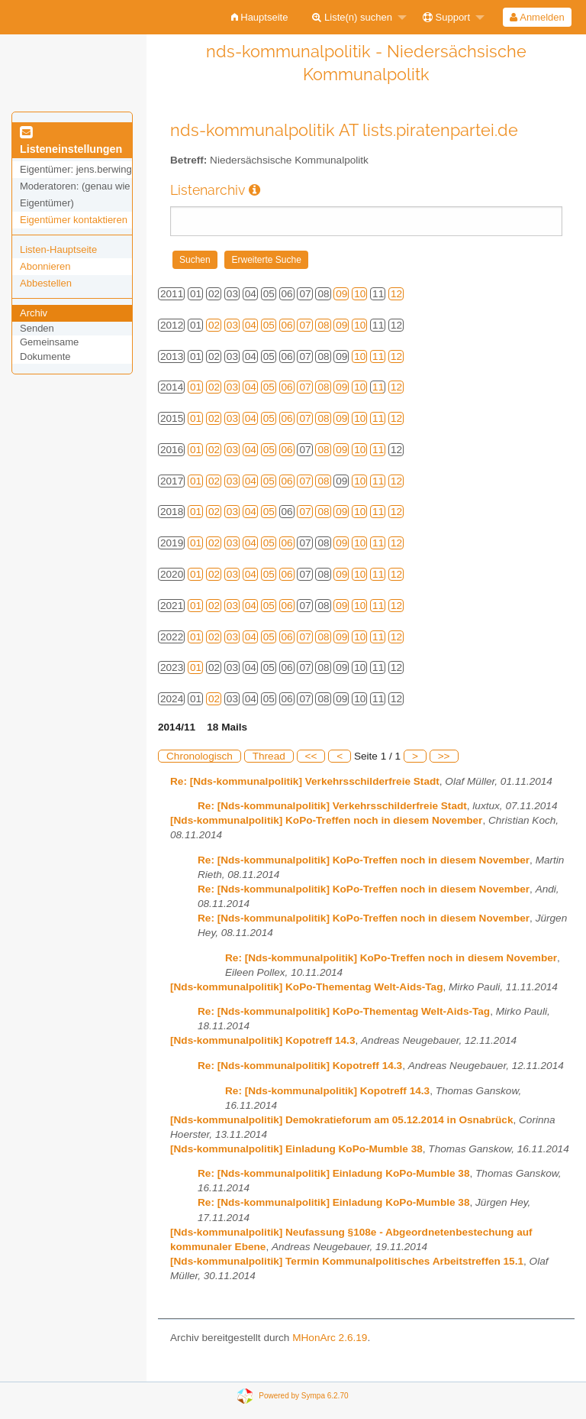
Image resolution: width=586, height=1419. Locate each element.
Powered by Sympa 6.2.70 (303, 1395)
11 (378, 356)
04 (250, 325)
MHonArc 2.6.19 (329, 1337)
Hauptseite (259, 17)
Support (446, 17)
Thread (269, 756)
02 (214, 325)
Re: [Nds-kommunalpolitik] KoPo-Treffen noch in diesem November (364, 860)
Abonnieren (45, 266)
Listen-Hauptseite (58, 249)
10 (359, 294)
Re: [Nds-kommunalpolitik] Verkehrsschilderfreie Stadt (305, 781)
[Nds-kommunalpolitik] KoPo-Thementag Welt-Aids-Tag (306, 987)
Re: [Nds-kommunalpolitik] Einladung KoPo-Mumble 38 (333, 1173)
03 (232, 325)
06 (287, 325)
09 (341, 294)
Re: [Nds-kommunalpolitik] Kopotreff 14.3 (300, 1065)
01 (195, 387)
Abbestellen (46, 283)
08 (323, 325)
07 (305, 325)
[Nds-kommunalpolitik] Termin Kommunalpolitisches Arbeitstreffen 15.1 (346, 1261)
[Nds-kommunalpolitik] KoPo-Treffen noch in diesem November (326, 820)
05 (269, 325)
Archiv (33, 313)
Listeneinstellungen (71, 141)
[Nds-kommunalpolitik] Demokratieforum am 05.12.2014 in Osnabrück (341, 1120)
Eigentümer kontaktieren (73, 219)
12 (396, 294)
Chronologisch (199, 756)
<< (311, 756)
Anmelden (537, 17)
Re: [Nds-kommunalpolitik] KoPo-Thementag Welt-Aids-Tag (344, 1011)
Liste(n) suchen (352, 17)
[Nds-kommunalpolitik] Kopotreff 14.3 (262, 1040)
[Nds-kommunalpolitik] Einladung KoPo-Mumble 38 (296, 1149)
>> (444, 756)
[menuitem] (260, 17)
